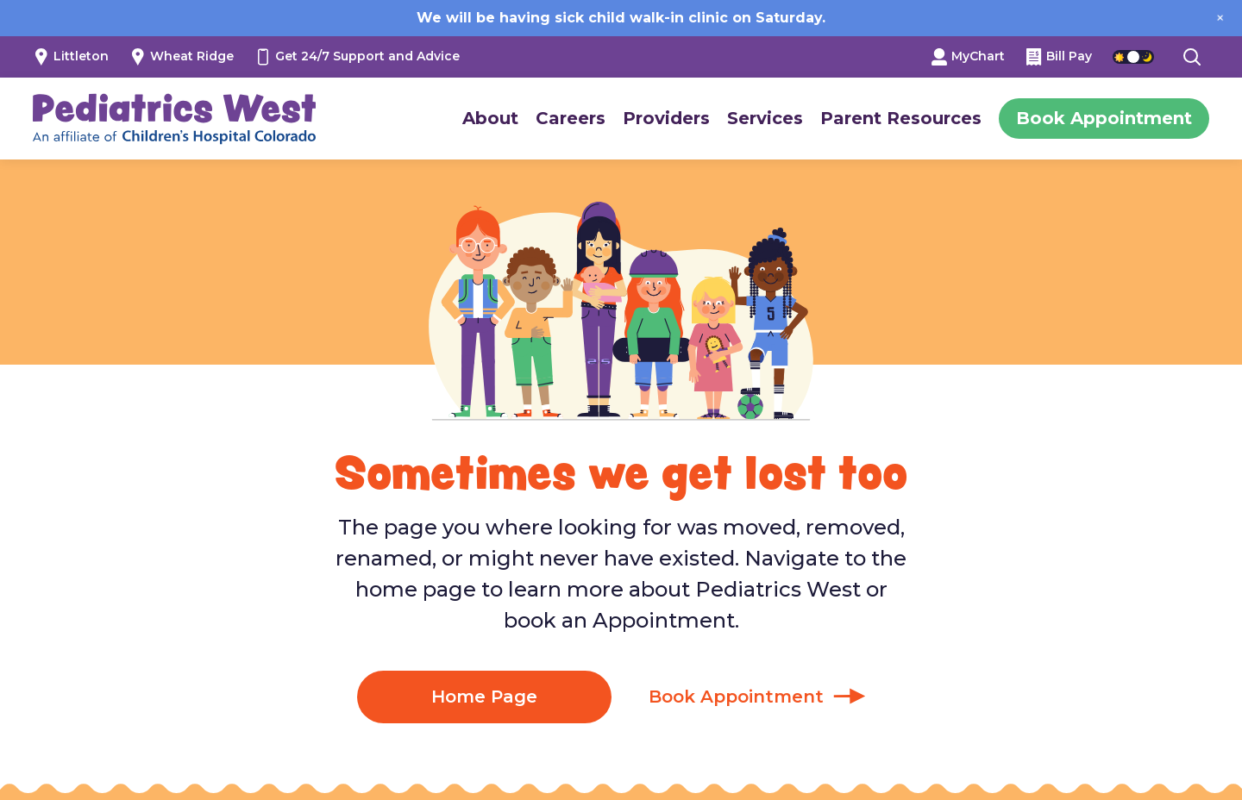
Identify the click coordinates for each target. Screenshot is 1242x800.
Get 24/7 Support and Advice (357, 56)
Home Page (484, 696)
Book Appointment (1104, 118)
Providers (666, 118)
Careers (570, 118)
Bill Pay (1059, 56)
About (490, 118)
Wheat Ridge (181, 56)
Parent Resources (901, 118)
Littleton (71, 56)
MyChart (968, 56)
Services (765, 118)
